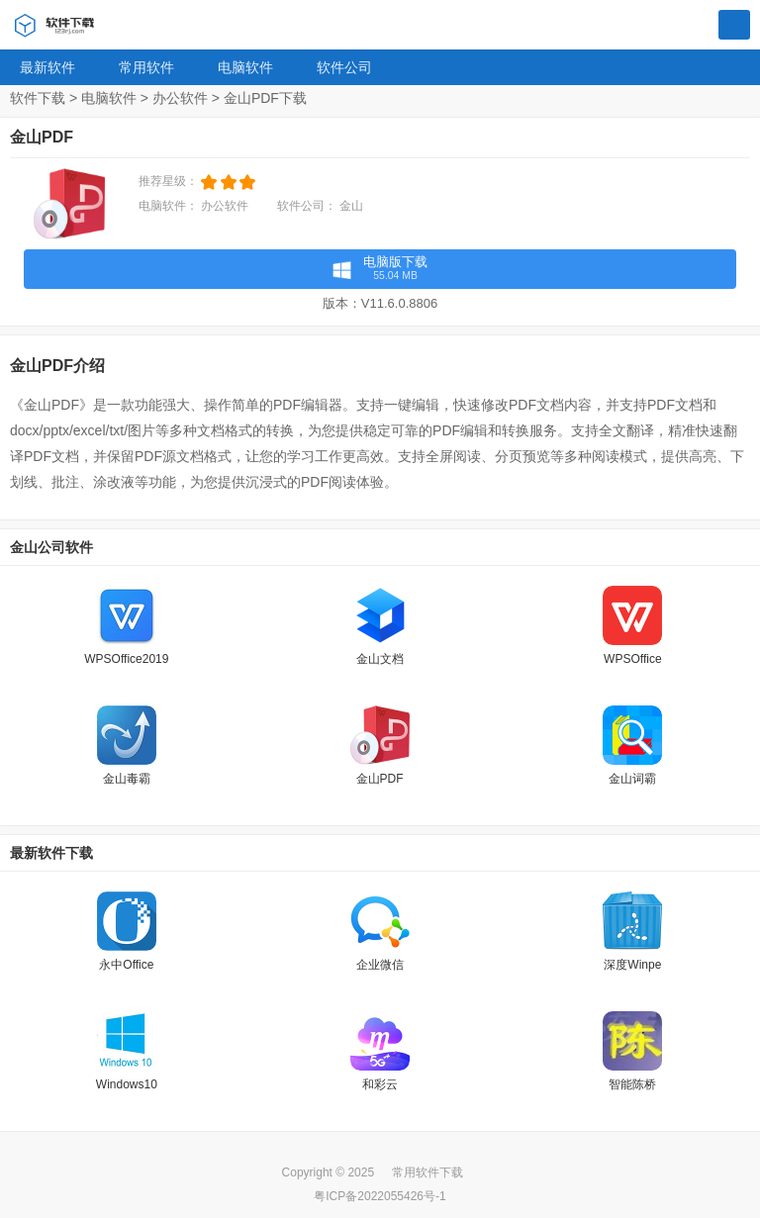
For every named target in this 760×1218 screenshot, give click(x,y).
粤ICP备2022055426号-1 (379, 1196)
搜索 (734, 26)
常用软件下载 (427, 1172)
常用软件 (146, 67)
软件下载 (37, 98)
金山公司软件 (51, 547)
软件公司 (344, 67)
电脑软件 (245, 67)
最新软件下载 (51, 853)
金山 (351, 206)
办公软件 (180, 98)
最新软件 (47, 67)
